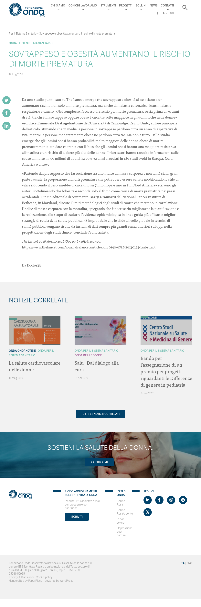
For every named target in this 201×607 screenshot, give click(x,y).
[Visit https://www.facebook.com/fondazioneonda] (159, 500)
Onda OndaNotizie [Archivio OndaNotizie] (22, 350)
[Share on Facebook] (6, 113)
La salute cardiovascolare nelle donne (34, 366)
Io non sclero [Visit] (120, 521)
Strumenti (108, 5)
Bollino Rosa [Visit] (121, 502)
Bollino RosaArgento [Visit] (125, 511)
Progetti (125, 5)
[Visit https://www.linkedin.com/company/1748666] (148, 500)
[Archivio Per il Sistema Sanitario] (13, 319)
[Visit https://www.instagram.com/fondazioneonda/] (171, 500)
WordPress (66, 580)
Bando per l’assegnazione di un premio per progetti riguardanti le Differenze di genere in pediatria (166, 371)
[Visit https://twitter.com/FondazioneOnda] (148, 512)
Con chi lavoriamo (83, 5)
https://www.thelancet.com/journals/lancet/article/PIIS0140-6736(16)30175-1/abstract (88, 247)
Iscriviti (77, 516)
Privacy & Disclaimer (21, 577)
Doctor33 (34, 265)
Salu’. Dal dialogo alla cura (97, 366)
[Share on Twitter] (6, 100)
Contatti (167, 5)
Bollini (141, 5)
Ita (163, 13)
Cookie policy (44, 577)
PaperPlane (35, 580)
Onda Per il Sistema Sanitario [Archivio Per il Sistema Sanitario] (31, 43)
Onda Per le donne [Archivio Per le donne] (88, 355)
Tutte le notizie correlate (100, 414)
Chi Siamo (58, 5)
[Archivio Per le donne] (78, 319)
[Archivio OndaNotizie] (13, 317)
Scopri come (99, 462)
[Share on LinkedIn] (6, 126)
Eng (171, 13)
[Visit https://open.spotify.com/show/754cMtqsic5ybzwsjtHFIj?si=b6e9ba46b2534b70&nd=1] (183, 500)
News (153, 5)
